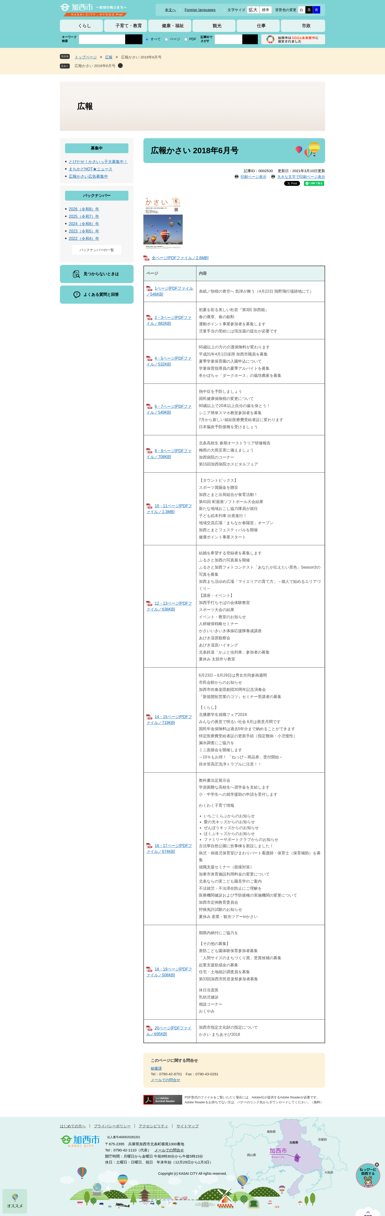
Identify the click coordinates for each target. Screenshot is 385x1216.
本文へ (170, 10)
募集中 (97, 148)
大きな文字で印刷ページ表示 (301, 177)
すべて (156, 39)
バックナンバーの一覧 (97, 250)
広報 (108, 57)
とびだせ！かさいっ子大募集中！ (98, 162)
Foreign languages (200, 10)
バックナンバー (96, 195)
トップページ (86, 57)
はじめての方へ (73, 1126)
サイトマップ (188, 1126)
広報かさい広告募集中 (88, 176)
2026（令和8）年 (84, 209)
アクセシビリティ (153, 1126)
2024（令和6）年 (84, 224)
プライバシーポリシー (112, 1126)
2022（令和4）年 (84, 238)
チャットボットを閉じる (377, 1164)
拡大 (253, 9)
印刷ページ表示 (253, 177)
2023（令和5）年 (84, 231)
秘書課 (156, 1068)
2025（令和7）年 (84, 216)
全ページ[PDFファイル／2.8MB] (180, 258)
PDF (192, 39)
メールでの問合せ (165, 1080)
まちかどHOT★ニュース (90, 169)
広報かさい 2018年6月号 (95, 66)
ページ (175, 39)
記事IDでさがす (206, 39)
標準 (265, 10)
